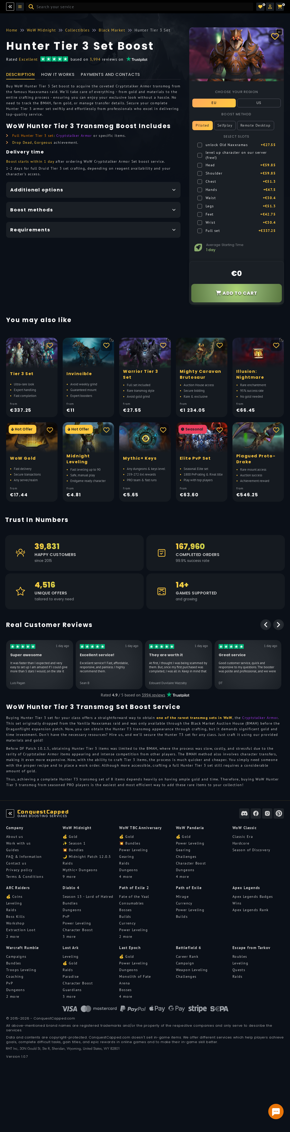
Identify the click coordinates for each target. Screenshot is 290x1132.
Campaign (185, 963)
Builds (125, 916)
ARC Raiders (18, 887)
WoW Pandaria (190, 827)
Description (20, 74)
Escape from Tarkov (251, 947)
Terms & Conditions (24, 876)
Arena (124, 983)
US (259, 102)
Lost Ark (71, 947)
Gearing (126, 856)
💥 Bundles (73, 850)
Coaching (15, 976)
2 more (12, 936)
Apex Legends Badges (252, 896)
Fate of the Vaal (134, 896)
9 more (69, 876)
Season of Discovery (251, 850)
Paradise (71, 976)
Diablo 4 (71, 887)
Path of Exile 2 (134, 887)
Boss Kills (15, 916)
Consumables (131, 903)
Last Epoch (130, 947)
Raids (68, 863)
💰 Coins (14, 896)
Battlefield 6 (189, 947)
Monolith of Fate (135, 976)
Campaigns (16, 956)
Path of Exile (189, 887)
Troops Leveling (21, 970)
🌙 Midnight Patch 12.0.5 (87, 856)
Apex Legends (246, 887)
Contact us (16, 863)
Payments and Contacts (110, 74)
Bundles (70, 903)
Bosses (125, 910)
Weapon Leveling (192, 970)
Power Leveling (133, 850)
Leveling (14, 903)
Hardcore (240, 843)
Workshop (15, 923)
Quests (238, 970)
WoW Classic (244, 827)
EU (214, 102)
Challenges (186, 856)
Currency (127, 923)
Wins (237, 903)
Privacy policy (19, 870)
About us (14, 836)
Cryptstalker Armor (74, 135)
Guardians (72, 989)
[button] (270, 7)
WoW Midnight (77, 827)
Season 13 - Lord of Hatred (88, 896)
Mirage (182, 896)
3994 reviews (153, 694)
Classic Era (242, 836)
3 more (69, 936)
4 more (125, 876)
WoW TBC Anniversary (140, 827)
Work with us (18, 843)
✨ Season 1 (74, 843)
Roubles (239, 956)
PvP (66, 916)
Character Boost (191, 863)
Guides (12, 850)
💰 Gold (70, 836)
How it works (58, 74)
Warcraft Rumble (22, 947)
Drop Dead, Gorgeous (32, 142)
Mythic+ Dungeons (80, 870)
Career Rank (187, 956)
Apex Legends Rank (250, 910)
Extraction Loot (21, 930)
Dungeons (128, 870)
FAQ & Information (24, 856)
